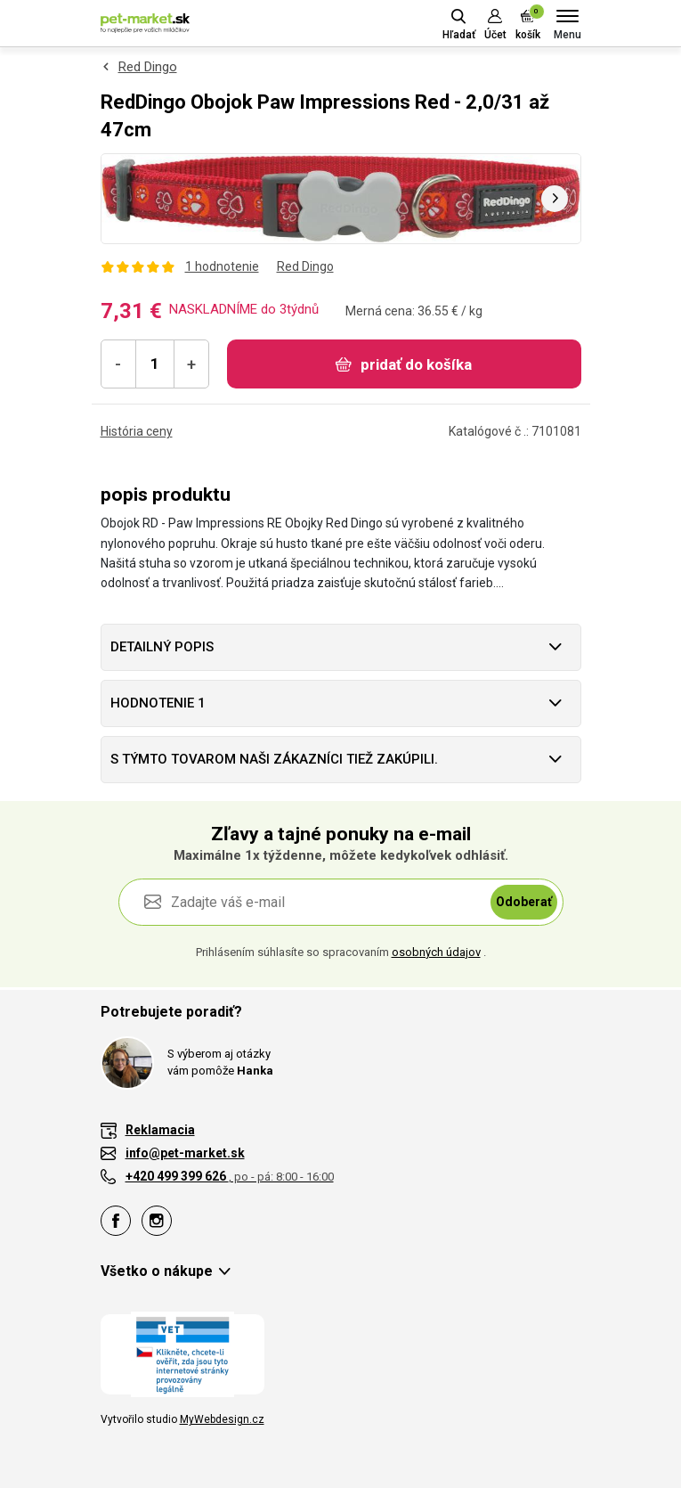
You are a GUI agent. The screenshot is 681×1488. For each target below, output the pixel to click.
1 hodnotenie (222, 266)
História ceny (137, 431)
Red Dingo (147, 67)
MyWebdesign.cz (222, 1419)
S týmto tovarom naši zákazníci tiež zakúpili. (274, 759)
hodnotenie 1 (158, 703)
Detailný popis (162, 647)
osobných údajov (436, 952)
